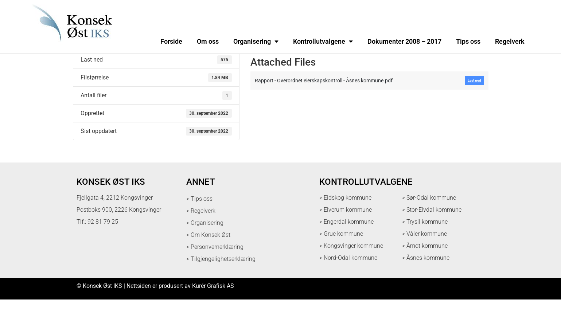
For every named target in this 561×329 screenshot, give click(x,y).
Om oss (208, 41)
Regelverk (510, 41)
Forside (171, 41)
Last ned (84, 70)
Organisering (255, 41)
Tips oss (468, 41)
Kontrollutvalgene (323, 41)
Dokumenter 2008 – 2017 (404, 41)
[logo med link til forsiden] (70, 45)
